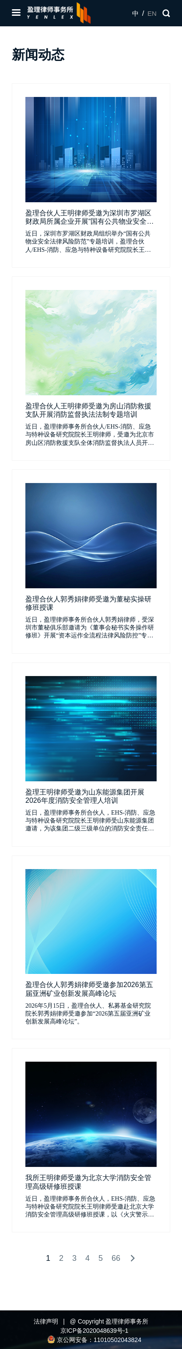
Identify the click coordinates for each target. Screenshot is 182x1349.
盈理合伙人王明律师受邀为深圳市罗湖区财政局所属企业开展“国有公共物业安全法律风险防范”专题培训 (89, 221)
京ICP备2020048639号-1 (94, 1330)
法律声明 (46, 1321)
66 (116, 1258)
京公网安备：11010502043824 (94, 1339)
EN (152, 13)
